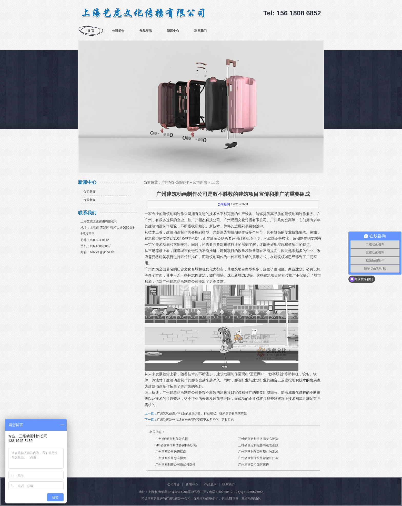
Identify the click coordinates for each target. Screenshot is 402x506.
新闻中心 (173, 31)
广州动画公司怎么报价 (170, 458)
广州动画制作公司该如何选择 (175, 464)
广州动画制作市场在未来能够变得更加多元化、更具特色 (195, 419)
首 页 (90, 31)
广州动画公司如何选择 (253, 464)
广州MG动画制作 (175, 182)
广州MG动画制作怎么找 (171, 439)
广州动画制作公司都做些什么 (258, 458)
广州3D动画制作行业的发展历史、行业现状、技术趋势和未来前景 (202, 413)
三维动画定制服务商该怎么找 (258, 445)
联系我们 (200, 31)
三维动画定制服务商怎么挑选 (258, 439)
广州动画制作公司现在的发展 (258, 451)
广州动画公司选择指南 (170, 451)
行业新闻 (89, 200)
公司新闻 (89, 192)
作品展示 (145, 31)
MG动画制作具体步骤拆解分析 (176, 445)
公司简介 (118, 31)
